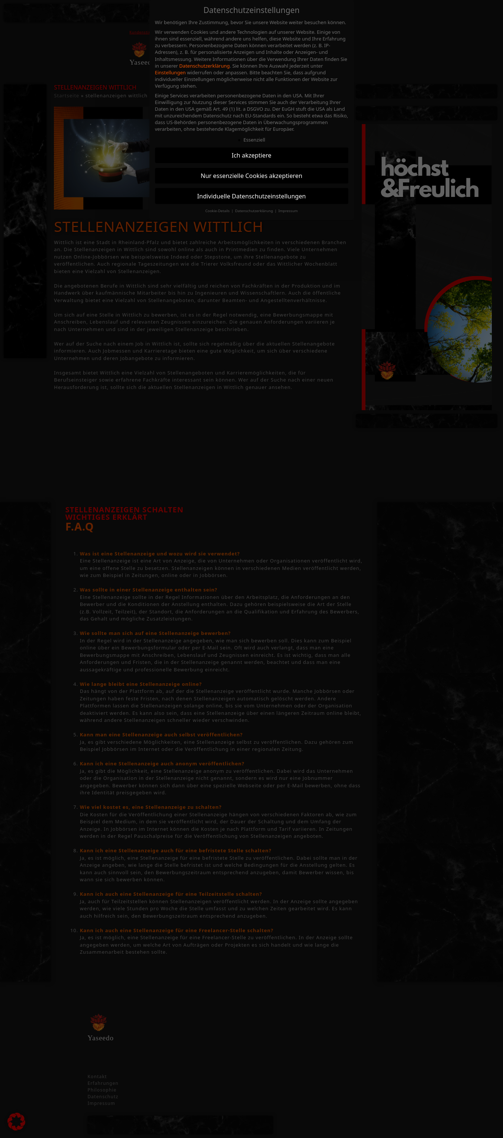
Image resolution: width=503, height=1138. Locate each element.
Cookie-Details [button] (217, 210)
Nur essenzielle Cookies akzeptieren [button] (251, 176)
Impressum (288, 210)
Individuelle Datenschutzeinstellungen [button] (251, 196)
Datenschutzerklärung (204, 65)
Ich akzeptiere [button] (251, 155)
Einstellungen (170, 72)
